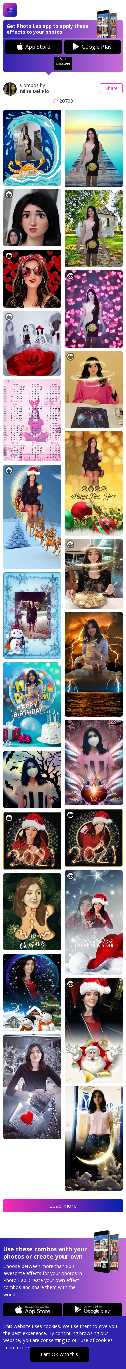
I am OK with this (59, 1354)
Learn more (16, 1347)
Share (111, 88)
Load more (63, 1205)
